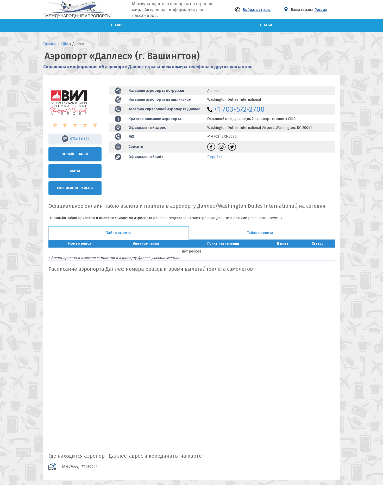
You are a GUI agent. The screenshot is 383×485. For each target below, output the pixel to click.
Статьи (266, 25)
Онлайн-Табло (74, 154)
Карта (75, 171)
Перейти (214, 157)
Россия (321, 10)
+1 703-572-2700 (239, 109)
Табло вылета (118, 233)
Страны (117, 25)
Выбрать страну (253, 10)
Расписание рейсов (75, 188)
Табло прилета (260, 233)
